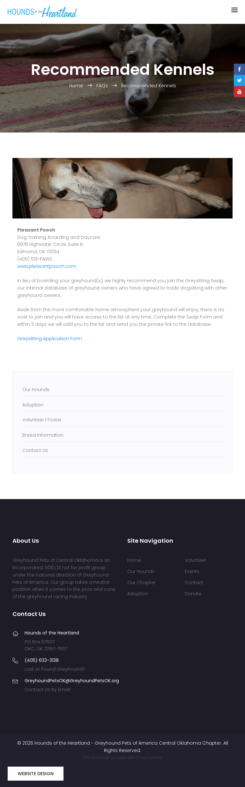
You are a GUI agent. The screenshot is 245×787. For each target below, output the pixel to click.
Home (76, 85)
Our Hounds (35, 389)
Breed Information (42, 435)
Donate (193, 593)
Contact (194, 582)
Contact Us (35, 450)
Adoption (32, 405)
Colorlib (154, 757)
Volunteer (195, 560)
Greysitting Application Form (49, 338)
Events (192, 571)
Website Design (36, 773)
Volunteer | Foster (42, 420)
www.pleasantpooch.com (46, 266)
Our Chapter (141, 582)
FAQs (102, 85)
